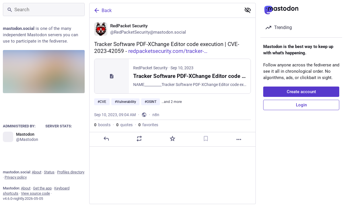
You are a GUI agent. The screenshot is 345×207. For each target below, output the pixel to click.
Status (49, 172)
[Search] (44, 9)
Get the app (42, 188)
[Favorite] (172, 138)
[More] (238, 139)
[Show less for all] (247, 10)
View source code (35, 193)
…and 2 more (172, 102)
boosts (102, 124)
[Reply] (106, 138)
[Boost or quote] (139, 138)
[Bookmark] (205, 138)
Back (102, 10)
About (36, 172)
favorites (148, 124)
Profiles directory (70, 172)
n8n (155, 114)
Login (301, 105)
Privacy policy (16, 177)
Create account (301, 91)
